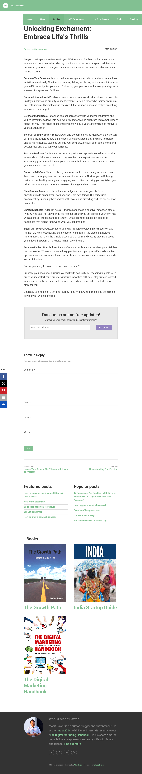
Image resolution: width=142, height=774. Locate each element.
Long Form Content (100, 19)
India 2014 (64, 730)
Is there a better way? (84, 515)
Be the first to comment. (36, 49)
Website (28, 432)
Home (29, 19)
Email (27, 417)
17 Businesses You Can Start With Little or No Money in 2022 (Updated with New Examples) (95, 496)
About (42, 19)
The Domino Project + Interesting (90, 520)
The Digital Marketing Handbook (36, 685)
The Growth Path (42, 607)
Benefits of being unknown (87, 510)
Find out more (72, 743)
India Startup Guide (95, 607)
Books (119, 19)
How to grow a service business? (40, 517)
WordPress (78, 765)
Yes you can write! (33, 512)
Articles (56, 19)
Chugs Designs (99, 765)
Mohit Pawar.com (13, 5)
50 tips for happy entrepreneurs (39, 507)
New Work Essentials (34, 502)
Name (27, 402)
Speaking (134, 19)
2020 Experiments (75, 19)
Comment (29, 370)
